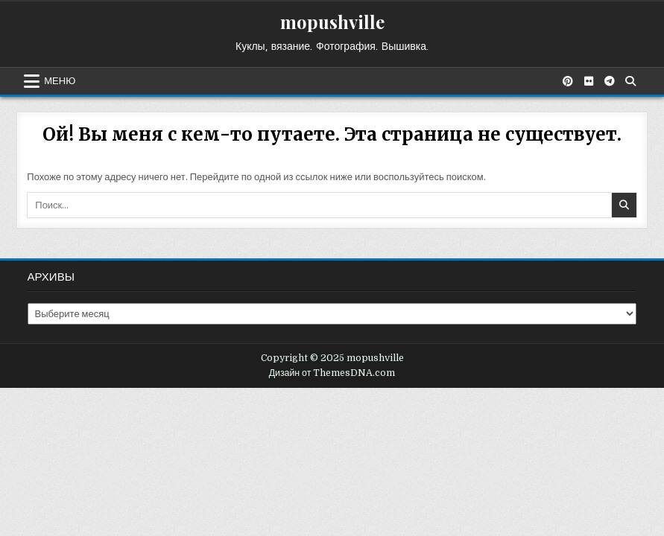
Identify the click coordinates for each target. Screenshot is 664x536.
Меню (59, 81)
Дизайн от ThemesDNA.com (332, 373)
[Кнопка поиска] (630, 81)
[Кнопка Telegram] (610, 81)
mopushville (332, 22)
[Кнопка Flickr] (589, 81)
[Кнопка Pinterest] (568, 81)
